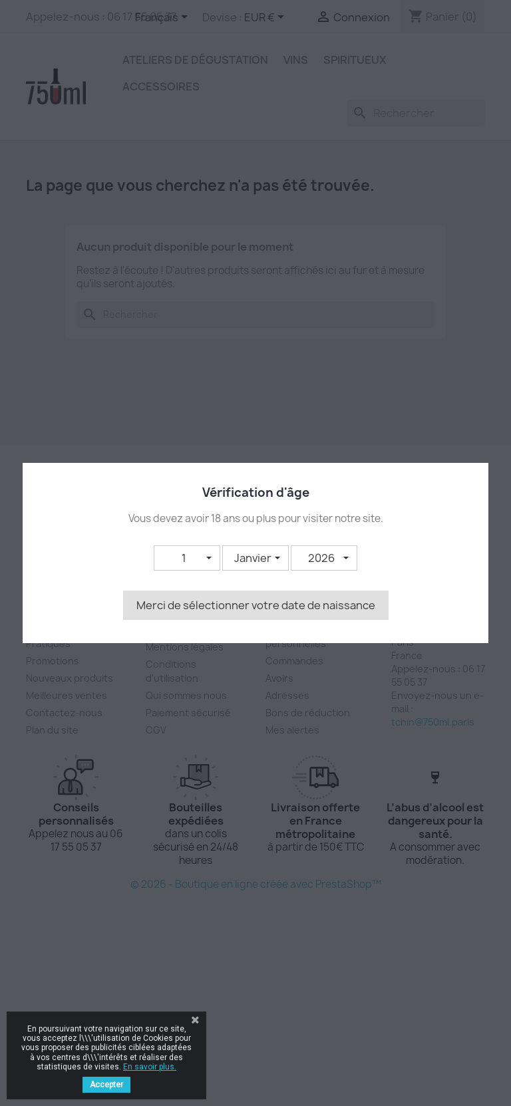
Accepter (106, 1084)
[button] (187, 558)
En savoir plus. (149, 1066)
